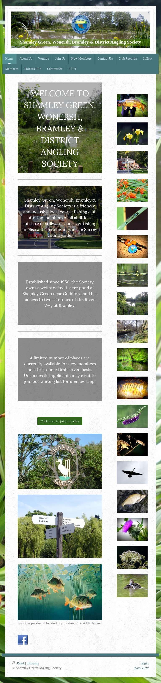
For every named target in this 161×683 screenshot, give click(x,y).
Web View (141, 667)
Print (18, 662)
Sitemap (33, 662)
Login (144, 662)
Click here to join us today (60, 420)
